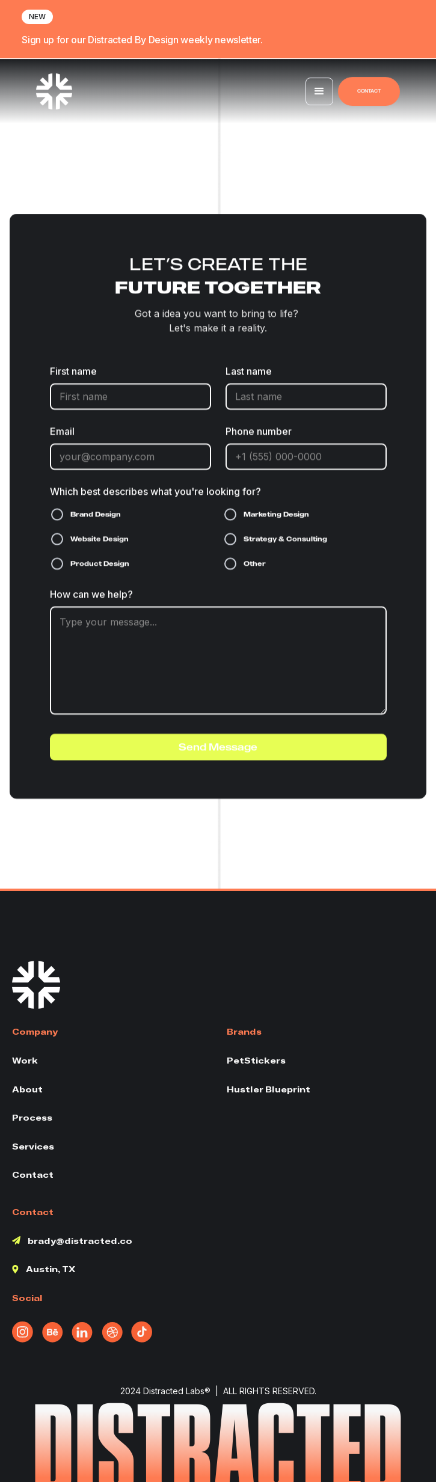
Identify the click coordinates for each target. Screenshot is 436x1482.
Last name (249, 372)
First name (73, 372)
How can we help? (91, 595)
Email (62, 432)
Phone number (259, 432)
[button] (319, 92)
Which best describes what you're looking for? (155, 492)
